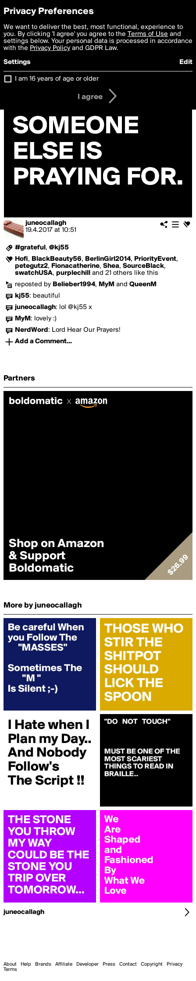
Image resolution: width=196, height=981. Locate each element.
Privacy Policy (50, 48)
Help (26, 964)
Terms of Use (148, 34)
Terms (10, 969)
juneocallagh (45, 223)
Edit (185, 62)
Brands (43, 964)
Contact (128, 964)
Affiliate (63, 964)
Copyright (152, 964)
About (10, 964)
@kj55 (59, 247)
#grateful (30, 247)
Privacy (174, 964)
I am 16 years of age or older (57, 78)
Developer (87, 964)
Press (109, 964)
